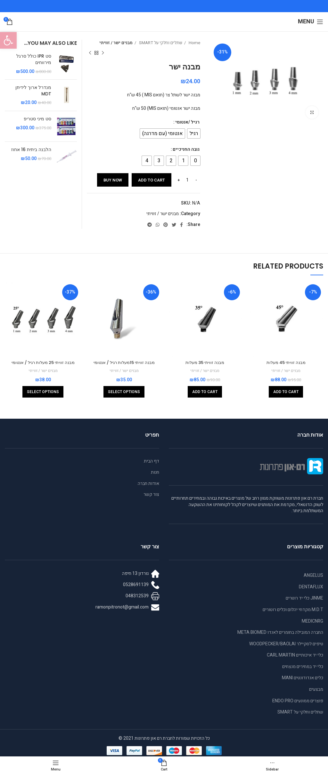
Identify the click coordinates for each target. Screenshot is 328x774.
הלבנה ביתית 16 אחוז (31, 150)
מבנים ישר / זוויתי (116, 43)
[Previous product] (103, 53)
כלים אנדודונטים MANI (302, 677)
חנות (155, 472)
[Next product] (90, 53)
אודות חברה (148, 483)
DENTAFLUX (311, 587)
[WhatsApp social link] (157, 225)
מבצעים (316, 689)
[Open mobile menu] (310, 21)
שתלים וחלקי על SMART (160, 43)
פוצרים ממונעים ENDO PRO (297, 700)
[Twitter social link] (174, 225)
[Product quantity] (187, 180)
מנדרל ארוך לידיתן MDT (33, 91)
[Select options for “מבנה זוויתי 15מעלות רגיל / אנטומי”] (123, 392)
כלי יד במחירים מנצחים (302, 666)
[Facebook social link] (181, 225)
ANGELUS (313, 575)
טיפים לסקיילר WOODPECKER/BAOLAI (286, 644)
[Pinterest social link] (165, 225)
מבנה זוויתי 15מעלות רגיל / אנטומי (124, 362)
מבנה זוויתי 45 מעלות (286, 362)
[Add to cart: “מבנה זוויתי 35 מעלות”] (205, 392)
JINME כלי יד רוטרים (304, 598)
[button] (8, 40)
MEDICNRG (312, 621)
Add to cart (151, 180)
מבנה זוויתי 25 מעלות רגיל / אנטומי (43, 362)
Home (194, 43)
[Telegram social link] (149, 225)
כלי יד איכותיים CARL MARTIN (295, 655)
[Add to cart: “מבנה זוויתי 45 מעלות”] (286, 392)
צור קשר (151, 494)
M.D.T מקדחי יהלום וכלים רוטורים (293, 609)
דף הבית (151, 461)
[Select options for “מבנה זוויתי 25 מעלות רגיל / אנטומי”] (42, 392)
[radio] (193, 133)
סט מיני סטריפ (37, 119)
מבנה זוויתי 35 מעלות (205, 362)
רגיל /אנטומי (187, 122)
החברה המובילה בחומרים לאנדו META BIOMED (280, 632)
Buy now (112, 180)
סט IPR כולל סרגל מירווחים (33, 59)
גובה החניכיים (186, 149)
